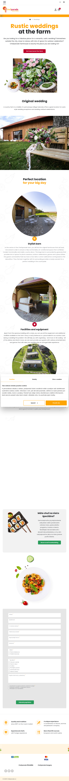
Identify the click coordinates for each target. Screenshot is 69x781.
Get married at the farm (34, 51)
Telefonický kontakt (14, 631)
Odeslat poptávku (25, 702)
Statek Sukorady (14, 654)
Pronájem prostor (14, 667)
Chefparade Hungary (45, 765)
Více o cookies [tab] (57, 379)
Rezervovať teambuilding (49, 542)
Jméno (11, 614)
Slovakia (30, 765)
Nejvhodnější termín (14, 637)
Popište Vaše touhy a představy (17, 675)
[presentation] (21, 694)
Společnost (12, 620)
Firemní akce (13, 664)
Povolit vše (56, 403)
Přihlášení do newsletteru (15, 688)
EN (64, 2)
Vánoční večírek (14, 662)
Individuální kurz (14, 669)
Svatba (11, 666)
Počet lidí (11, 643)
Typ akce (12, 660)
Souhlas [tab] (12, 379)
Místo (11, 650)
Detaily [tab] (34, 379)
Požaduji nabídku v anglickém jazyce (19, 687)
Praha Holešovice (14, 652)
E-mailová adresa (14, 626)
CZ (60, 2)
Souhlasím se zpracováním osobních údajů (21, 686)
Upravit (34, 403)
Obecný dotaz (13, 671)
